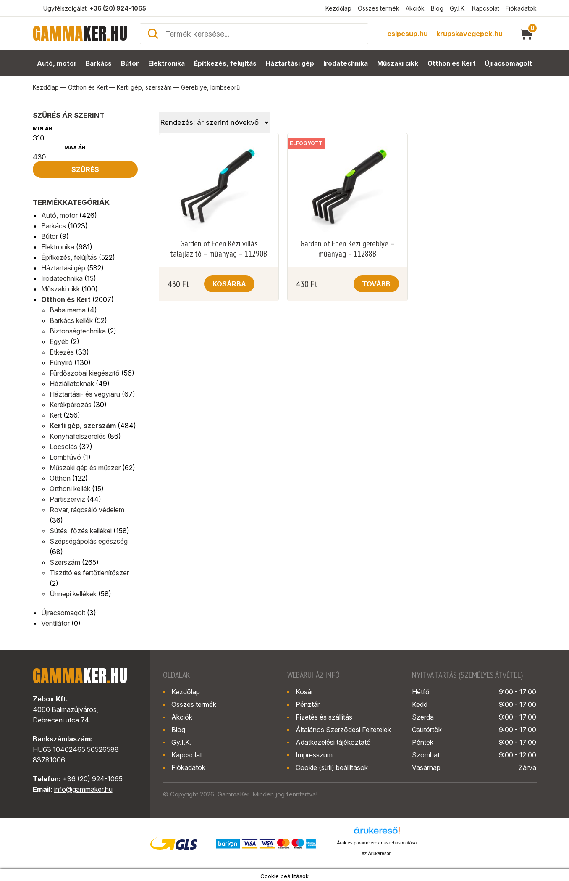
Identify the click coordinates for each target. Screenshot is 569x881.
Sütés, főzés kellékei (81, 530)
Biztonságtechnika (78, 331)
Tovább (376, 284)
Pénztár (308, 704)
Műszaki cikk (398, 63)
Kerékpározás (71, 404)
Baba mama (68, 310)
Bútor (130, 63)
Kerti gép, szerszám (144, 87)
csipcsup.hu (407, 33)
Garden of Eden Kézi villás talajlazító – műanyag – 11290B (218, 248)
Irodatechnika (345, 63)
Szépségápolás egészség (89, 541)
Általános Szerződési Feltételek (343, 729)
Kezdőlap (338, 8)
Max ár (74, 147)
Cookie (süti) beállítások (332, 767)
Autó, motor (56, 63)
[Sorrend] (214, 122)
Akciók (415, 8)
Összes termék (378, 8)
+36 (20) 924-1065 (117, 8)
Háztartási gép (290, 63)
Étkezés (62, 352)
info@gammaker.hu (83, 789)
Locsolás (63, 446)
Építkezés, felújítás (226, 63)
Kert (56, 415)
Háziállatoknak (72, 383)
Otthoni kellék (70, 488)
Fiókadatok (521, 8)
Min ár (42, 128)
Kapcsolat (485, 8)
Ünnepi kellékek (73, 594)
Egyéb (59, 341)
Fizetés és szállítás (324, 717)
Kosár (304, 692)
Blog (437, 8)
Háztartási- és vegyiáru (85, 394)
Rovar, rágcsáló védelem (87, 509)
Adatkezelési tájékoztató (333, 742)
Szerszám (65, 562)
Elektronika (167, 63)
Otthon (60, 478)
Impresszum (314, 755)
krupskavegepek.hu (469, 33)
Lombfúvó (65, 457)
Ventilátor (55, 623)
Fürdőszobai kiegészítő (85, 373)
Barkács (99, 63)
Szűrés (85, 169)
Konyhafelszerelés (78, 436)
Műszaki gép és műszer (85, 467)
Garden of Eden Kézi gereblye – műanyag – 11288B (347, 248)
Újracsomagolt (508, 63)
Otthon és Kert (451, 63)
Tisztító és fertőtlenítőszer (89, 573)
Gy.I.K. (458, 8)
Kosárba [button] (229, 284)
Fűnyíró (61, 362)
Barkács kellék (71, 320)
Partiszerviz (67, 499)
